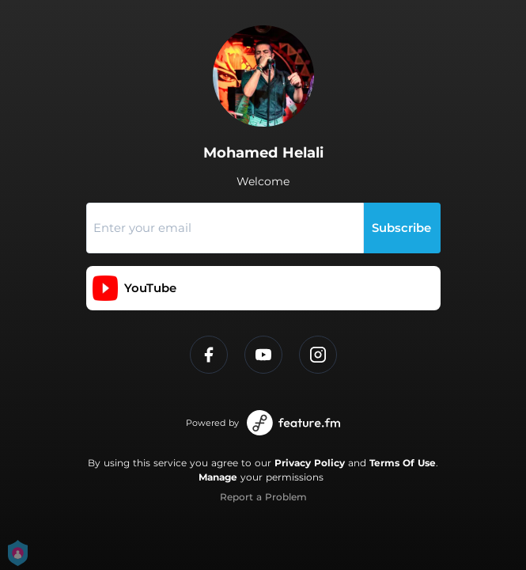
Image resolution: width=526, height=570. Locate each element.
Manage (218, 477)
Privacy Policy (309, 463)
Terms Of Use (402, 463)
